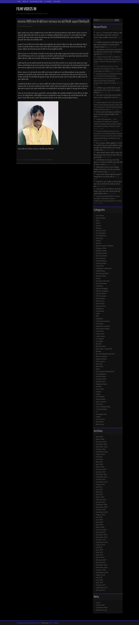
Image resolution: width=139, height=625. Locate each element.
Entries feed (100, 605)
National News (101, 359)
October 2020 (101, 510)
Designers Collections (104, 268)
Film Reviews (100, 298)
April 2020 (99, 525)
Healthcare (100, 309)
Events (98, 278)
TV (97, 412)
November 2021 (101, 477)
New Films (99, 366)
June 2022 (99, 459)
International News (103, 321)
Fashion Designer (102, 291)
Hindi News (100, 311)
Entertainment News (36, 1)
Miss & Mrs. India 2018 (104, 349)
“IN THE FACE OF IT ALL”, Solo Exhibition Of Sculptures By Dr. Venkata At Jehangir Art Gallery (108, 68)
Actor (98, 220)
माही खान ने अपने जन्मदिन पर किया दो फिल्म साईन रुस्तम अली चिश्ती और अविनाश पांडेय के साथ (108, 184)
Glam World (100, 303)
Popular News (101, 379)
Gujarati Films (101, 306)
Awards (98, 243)
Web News (100, 422)
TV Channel (48, 1)
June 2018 (99, 580)
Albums (98, 228)
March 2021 (100, 497)
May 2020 (99, 522)
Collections (100, 266)
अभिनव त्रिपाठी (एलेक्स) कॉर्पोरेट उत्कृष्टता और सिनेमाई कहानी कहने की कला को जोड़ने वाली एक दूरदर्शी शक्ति (108, 155)
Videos (98, 417)
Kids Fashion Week (102, 329)
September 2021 (102, 482)
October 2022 (101, 449)
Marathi (99, 344)
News (98, 369)
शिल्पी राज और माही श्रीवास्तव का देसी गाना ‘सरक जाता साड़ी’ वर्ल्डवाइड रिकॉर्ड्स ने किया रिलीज (107, 114)
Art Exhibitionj (101, 236)
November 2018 (101, 567)
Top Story (99, 404)
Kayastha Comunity (103, 326)
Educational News (102, 273)
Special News (100, 399)
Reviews (99, 386)
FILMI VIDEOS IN (26, 9)
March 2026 (100, 439)
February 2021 (101, 499)
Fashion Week (101, 293)
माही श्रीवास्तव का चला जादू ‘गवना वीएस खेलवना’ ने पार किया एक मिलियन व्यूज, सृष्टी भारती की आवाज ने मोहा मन (108, 162)
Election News (101, 276)
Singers (98, 392)
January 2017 (100, 590)
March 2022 (100, 467)
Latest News (100, 336)
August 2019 (100, 545)
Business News (101, 256)
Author (98, 241)
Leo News (99, 341)
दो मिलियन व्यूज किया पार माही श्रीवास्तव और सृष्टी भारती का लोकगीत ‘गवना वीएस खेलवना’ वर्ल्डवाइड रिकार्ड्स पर (108, 44)
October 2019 (101, 540)
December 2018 (101, 565)
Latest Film (100, 331)
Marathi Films (101, 346)
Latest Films (100, 334)
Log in (98, 602)
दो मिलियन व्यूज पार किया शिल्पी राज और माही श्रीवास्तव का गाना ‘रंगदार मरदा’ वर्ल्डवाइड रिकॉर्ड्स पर (107, 90)
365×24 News (101, 218)
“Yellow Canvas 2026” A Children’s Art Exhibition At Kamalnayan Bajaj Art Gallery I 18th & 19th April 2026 (107, 59)
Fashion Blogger (102, 288)
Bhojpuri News (101, 251)
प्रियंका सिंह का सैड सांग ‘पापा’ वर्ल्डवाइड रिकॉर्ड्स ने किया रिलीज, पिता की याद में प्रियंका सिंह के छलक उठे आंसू (107, 169)
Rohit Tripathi (54, 623)
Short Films (100, 389)
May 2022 (99, 462)
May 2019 (99, 552)
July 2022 (99, 457)
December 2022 (101, 444)
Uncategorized (101, 414)
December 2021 (101, 474)
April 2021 (99, 494)
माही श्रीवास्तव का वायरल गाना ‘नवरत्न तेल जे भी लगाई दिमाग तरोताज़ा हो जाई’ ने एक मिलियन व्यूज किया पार (108, 52)
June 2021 (99, 489)
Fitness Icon (100, 301)
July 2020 (99, 517)
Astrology (99, 238)
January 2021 (100, 502)
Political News (101, 376)
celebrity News (101, 263)
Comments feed (101, 607)
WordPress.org (101, 610)
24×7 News (100, 215)
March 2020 (100, 527)
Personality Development (105, 371)
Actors (98, 223)
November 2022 (101, 447)
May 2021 (99, 492)
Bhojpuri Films (101, 248)
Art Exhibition (101, 233)
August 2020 (100, 515)
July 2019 (99, 547)
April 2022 (99, 464)
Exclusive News (101, 283)
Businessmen (101, 258)
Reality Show (100, 381)
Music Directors (101, 356)
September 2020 (102, 512)
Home (19, 1)
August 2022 (100, 454)
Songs (98, 394)
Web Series (100, 424)
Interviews (99, 324)
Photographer (101, 374)
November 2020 (101, 507)
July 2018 (99, 577)
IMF (97, 316)
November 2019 (101, 537)
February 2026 (101, 442)
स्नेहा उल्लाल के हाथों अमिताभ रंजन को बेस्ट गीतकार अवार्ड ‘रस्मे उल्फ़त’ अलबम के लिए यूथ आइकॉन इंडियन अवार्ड (107, 191)
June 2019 (99, 550)
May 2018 (99, 582)
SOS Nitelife (100, 397)
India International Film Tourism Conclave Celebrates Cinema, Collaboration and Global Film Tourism (108, 198)
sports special (101, 402)
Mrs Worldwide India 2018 (105, 354)
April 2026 (99, 437)
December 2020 (101, 505)
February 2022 (101, 469)
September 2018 (102, 572)
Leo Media (99, 339)
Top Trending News (103, 407)
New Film (99, 364)
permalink (49, 160)
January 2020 (100, 532)
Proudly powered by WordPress (27, 623)
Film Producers (101, 296)
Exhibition (99, 286)
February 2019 (101, 560)
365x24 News (34, 160)
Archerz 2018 (100, 231)
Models (98, 351)
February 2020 (101, 530)
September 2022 (102, 452)
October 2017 (101, 585)
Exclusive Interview (102, 281)
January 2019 (100, 562)
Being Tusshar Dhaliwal (104, 246)
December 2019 (101, 535)
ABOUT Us (25, 1)
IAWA (98, 314)
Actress (98, 226)
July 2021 (99, 487)
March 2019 (100, 557)
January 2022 (100, 472)
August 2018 (100, 575)
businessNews (101, 261)
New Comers (100, 361)
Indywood (99, 319)
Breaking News (101, 253)
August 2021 (100, 484)
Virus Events (100, 419)
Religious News (101, 384)
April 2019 (99, 555)
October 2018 (101, 570)
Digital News (100, 271)
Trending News (101, 409)
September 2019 (102, 542)
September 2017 (102, 587)
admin (30, 26)
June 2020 (99, 520)
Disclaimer (56, 1)
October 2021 (101, 479)
